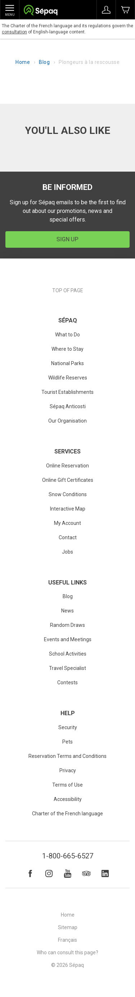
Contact (68, 537)
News (67, 611)
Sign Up (67, 239)
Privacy (67, 770)
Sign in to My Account (106, 9)
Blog (44, 62)
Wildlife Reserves (67, 378)
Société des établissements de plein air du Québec (40, 11)
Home (22, 62)
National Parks (67, 363)
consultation (14, 31)
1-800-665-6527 (67, 856)
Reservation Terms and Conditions (67, 756)
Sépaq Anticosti (68, 406)
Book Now (125, 9)
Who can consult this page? (67, 952)
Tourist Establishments (67, 392)
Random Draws (67, 625)
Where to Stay (67, 349)
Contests (67, 682)
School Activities (67, 654)
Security (67, 727)
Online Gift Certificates (67, 480)
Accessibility (68, 799)
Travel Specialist (67, 668)
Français (67, 940)
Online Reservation (67, 466)
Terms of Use (67, 785)
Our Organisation (67, 421)
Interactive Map (67, 509)
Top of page (67, 290)
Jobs (67, 552)
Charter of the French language (67, 813)
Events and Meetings (67, 639)
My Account (67, 523)
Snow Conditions (68, 494)
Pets (67, 742)
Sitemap (67, 927)
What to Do (67, 334)
